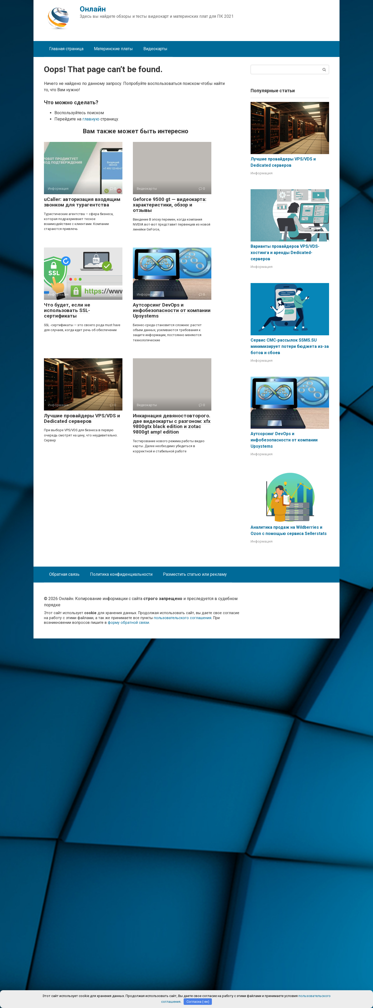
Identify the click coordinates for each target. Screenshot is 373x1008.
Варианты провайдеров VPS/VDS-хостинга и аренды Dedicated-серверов (285, 252)
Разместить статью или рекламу (195, 574)
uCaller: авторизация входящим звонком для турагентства (82, 202)
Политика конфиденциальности (121, 574)
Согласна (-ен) (197, 1002)
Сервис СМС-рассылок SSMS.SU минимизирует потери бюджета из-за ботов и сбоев (290, 346)
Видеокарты (155, 48)
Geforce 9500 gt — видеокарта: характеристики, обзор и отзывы (169, 204)
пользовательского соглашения (182, 618)
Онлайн (93, 9)
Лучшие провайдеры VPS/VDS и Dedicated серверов (82, 418)
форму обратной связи (128, 622)
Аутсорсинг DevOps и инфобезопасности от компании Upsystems (172, 310)
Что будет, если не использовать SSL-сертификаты (67, 310)
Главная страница (66, 48)
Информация (262, 173)
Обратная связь (64, 574)
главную (90, 119)
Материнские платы (113, 48)
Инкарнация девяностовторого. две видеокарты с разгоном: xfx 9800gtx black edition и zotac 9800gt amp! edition (172, 424)
